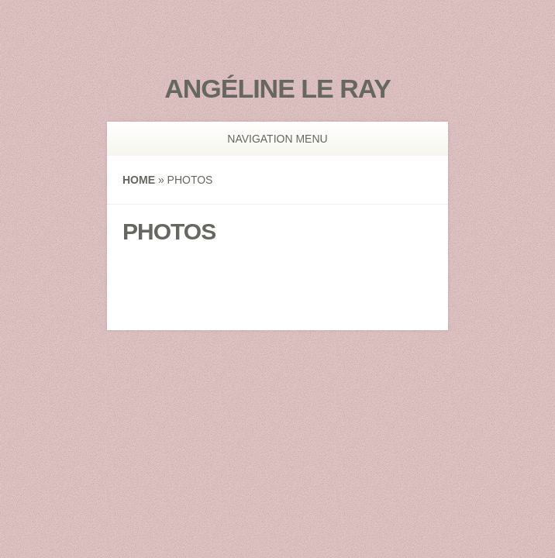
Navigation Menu (269, 139)
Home (138, 180)
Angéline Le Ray (277, 88)
